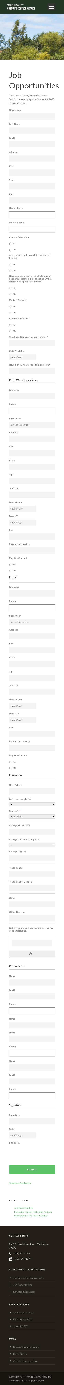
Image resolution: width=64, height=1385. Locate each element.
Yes (14, 244)
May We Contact (18, 558)
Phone (12, 404)
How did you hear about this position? (29, 364)
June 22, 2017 (20, 1326)
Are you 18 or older (19, 237)
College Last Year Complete (24, 839)
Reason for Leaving (19, 544)
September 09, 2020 (23, 1312)
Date (11, 1129)
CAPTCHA (14, 1143)
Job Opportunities (23, 1208)
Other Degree (16, 912)
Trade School (16, 867)
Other (12, 898)
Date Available (17, 350)
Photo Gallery (20, 1354)
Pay (11, 530)
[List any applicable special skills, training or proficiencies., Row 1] (32, 943)
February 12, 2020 (22, 1319)
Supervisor (15, 418)
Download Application (20, 1183)
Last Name (14, 124)
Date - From (15, 502)
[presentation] (35, 1152)
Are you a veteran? (19, 318)
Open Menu (51, 6)
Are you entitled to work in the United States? (29, 256)
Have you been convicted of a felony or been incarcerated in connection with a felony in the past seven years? (30, 278)
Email (12, 138)
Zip (11, 194)
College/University (19, 825)
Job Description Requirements (28, 1277)
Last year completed (20, 799)
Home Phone (16, 208)
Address (13, 152)
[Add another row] (30, 953)
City (11, 166)
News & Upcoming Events (26, 1347)
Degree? (14, 811)
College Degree (17, 851)
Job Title (14, 488)
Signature (14, 1115)
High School (15, 785)
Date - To (14, 516)
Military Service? (18, 300)
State (12, 180)
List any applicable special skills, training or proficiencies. (31, 929)
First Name (15, 110)
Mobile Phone (16, 222)
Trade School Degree (20, 881)
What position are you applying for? (28, 337)
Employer (14, 390)
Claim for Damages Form (25, 1361)
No (14, 249)
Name (12, 976)
